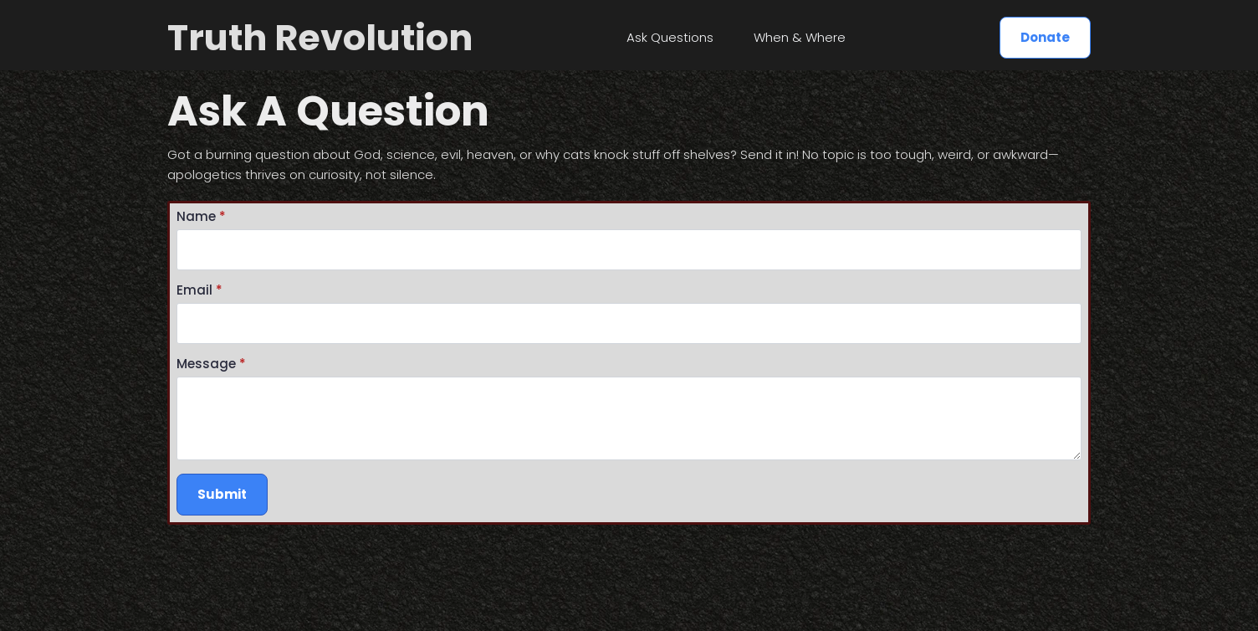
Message (211, 363)
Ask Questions (669, 37)
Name (201, 216)
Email (199, 290)
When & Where (800, 37)
